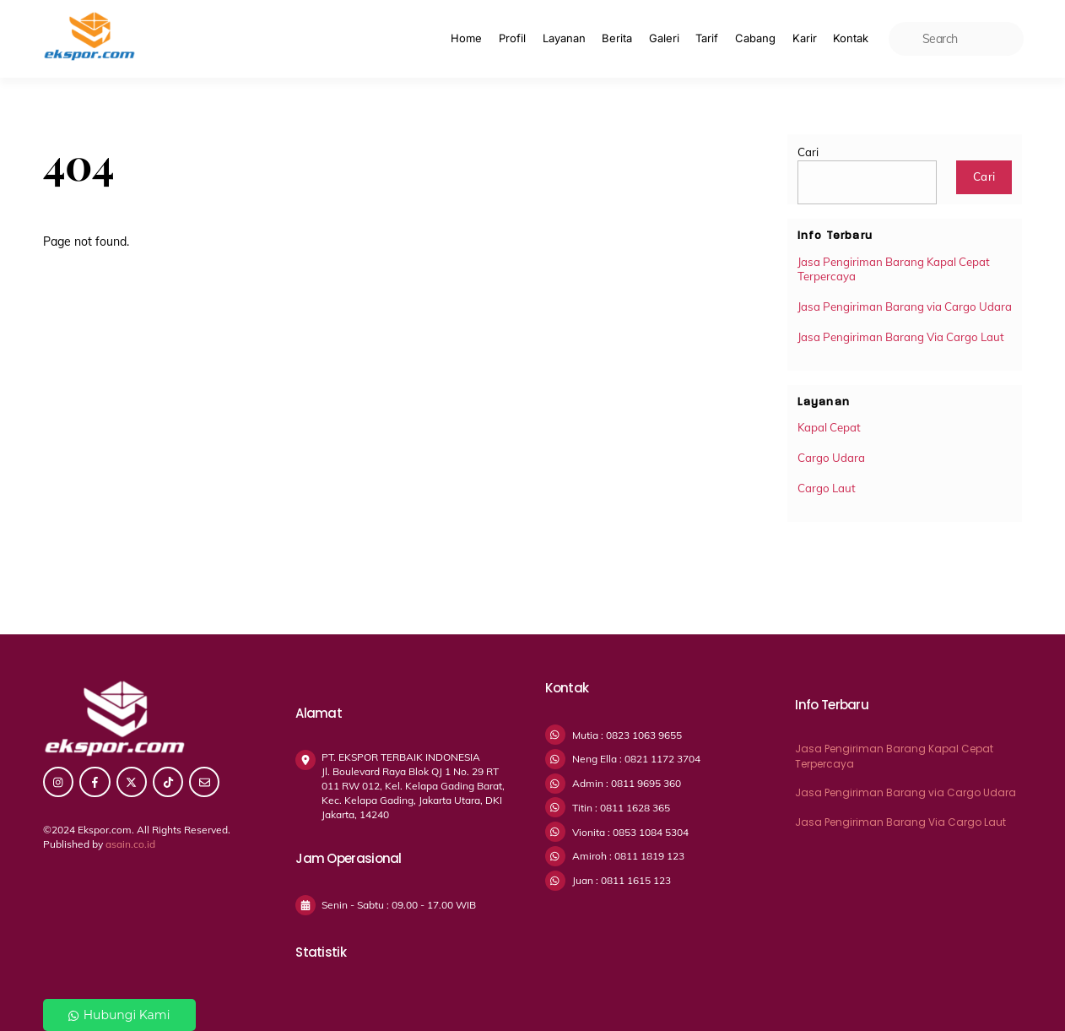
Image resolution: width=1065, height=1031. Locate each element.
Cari (808, 152)
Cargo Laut (826, 488)
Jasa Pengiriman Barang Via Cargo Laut (900, 337)
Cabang (755, 38)
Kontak (850, 38)
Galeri (664, 38)
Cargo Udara (831, 457)
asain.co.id (130, 844)
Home (466, 38)
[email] (204, 780)
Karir (804, 38)
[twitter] (131, 780)
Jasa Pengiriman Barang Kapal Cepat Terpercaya (893, 269)
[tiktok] (168, 780)
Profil (512, 38)
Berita (617, 38)
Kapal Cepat (829, 427)
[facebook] (94, 780)
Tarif (706, 38)
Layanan (564, 38)
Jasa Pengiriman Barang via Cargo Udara (904, 306)
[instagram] (58, 780)
